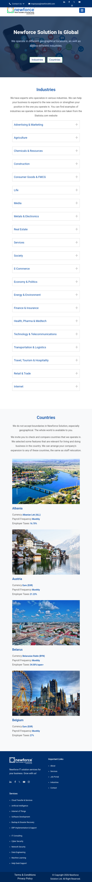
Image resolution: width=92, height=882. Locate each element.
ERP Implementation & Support (24, 828)
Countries (54, 59)
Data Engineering (18, 852)
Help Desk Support (19, 863)
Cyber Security (17, 841)
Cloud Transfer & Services (22, 800)
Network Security (18, 847)
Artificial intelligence (20, 806)
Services (54, 771)
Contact (54, 788)
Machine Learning (19, 858)
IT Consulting (17, 836)
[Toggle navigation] (82, 10)
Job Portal (55, 777)
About (53, 766)
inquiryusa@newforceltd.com (41, 4)
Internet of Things (19, 811)
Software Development (21, 817)
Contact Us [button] (17, 4)
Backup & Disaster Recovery (23, 822)
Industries (37, 59)
